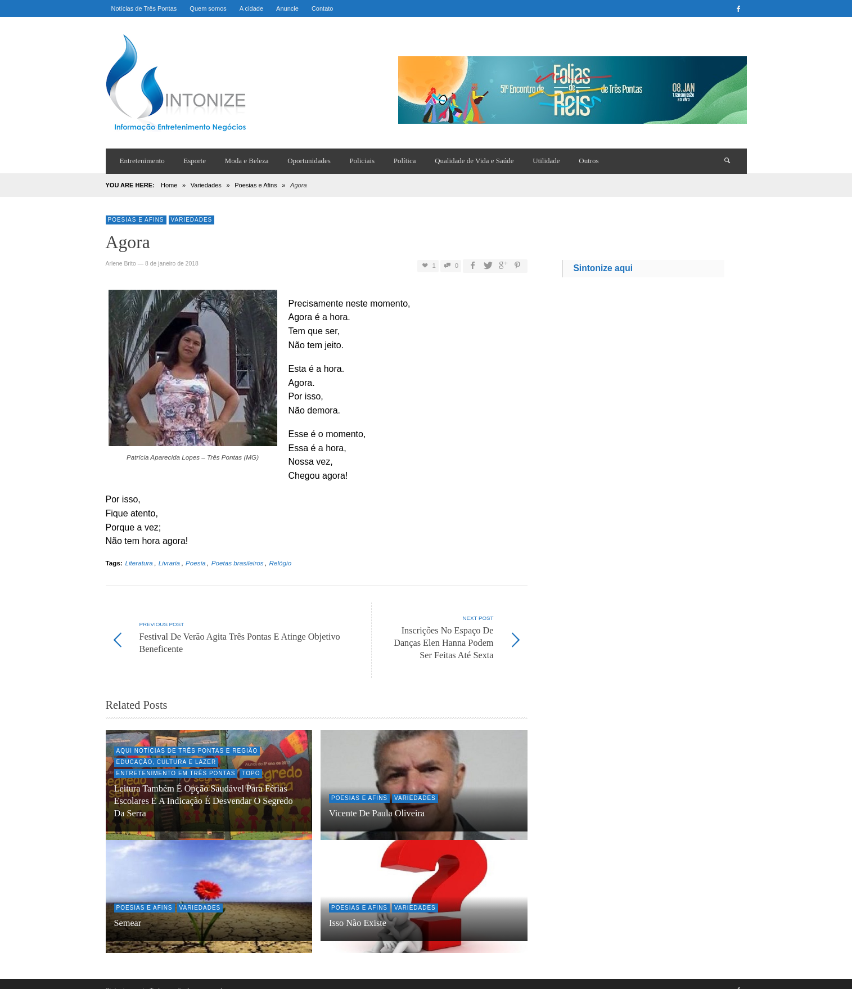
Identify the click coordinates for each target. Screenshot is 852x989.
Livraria (169, 563)
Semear (128, 911)
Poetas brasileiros (237, 563)
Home (169, 185)
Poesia (196, 563)
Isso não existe (357, 911)
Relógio (280, 563)
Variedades (206, 185)
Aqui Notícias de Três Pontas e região (187, 738)
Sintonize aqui (603, 268)
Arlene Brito (121, 263)
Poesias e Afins (256, 185)
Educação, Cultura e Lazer (166, 750)
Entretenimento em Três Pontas (176, 761)
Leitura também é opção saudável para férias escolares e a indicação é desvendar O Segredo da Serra (203, 788)
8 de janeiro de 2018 (172, 263)
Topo (251, 761)
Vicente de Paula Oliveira (377, 801)
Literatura (138, 563)
